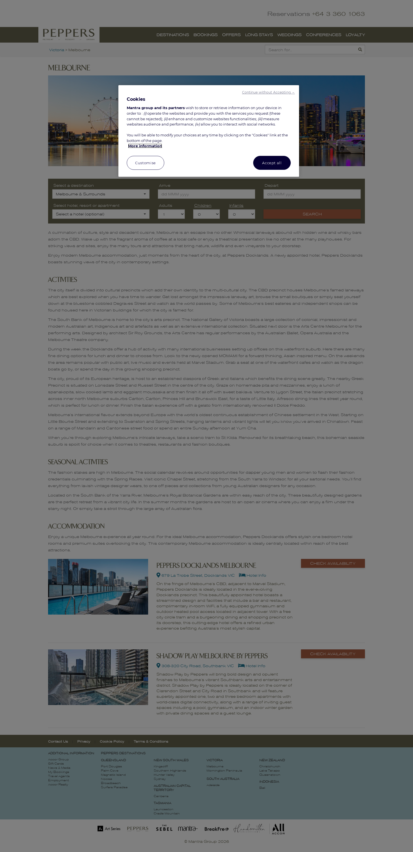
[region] (208, 131)
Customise (145, 163)
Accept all (272, 163)
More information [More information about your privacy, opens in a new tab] (145, 146)
